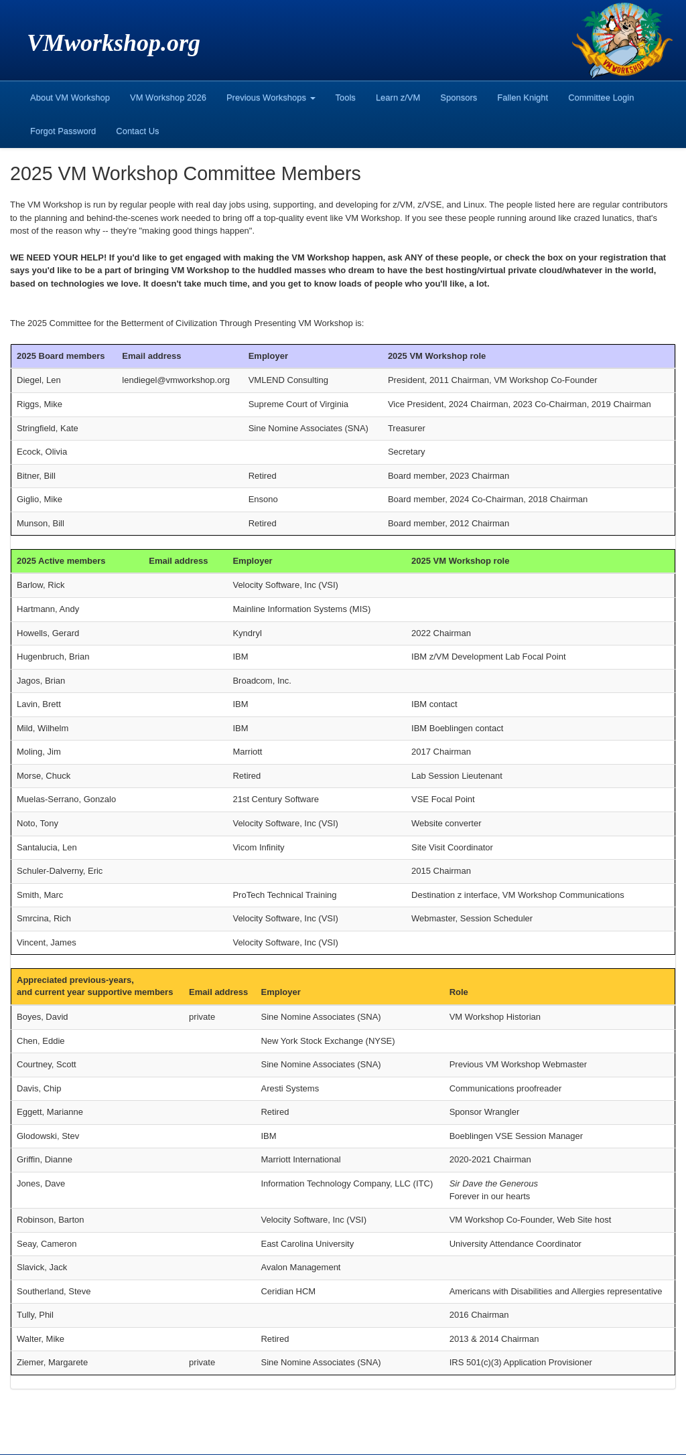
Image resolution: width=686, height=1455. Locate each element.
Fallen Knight (522, 97)
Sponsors (458, 97)
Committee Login (601, 97)
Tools (346, 97)
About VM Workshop (70, 97)
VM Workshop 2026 (168, 97)
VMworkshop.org (113, 42)
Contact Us (137, 131)
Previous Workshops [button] (271, 97)
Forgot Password (63, 131)
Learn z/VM (398, 97)
